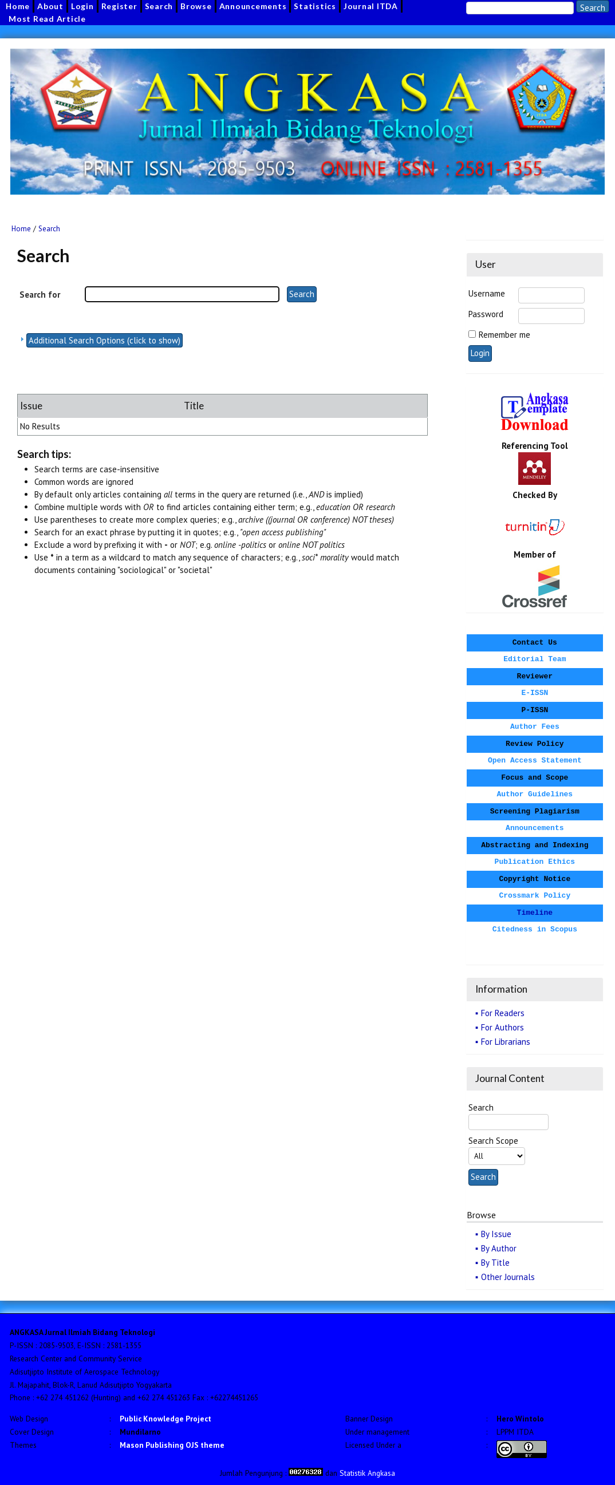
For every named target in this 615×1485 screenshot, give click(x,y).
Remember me (504, 334)
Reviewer (535, 676)
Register (119, 6)
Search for (39, 294)
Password (485, 314)
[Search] (520, 8)
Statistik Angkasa (367, 1473)
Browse (196, 6)
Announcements (253, 6)
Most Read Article (47, 18)
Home (21, 229)
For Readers (503, 1013)
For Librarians (505, 1041)
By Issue (496, 1234)
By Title (495, 1262)
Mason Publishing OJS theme (172, 1445)
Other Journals (508, 1276)
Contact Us (534, 642)
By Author (499, 1248)
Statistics (315, 6)
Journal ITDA (371, 6)
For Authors (502, 1027)
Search (159, 6)
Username (486, 293)
